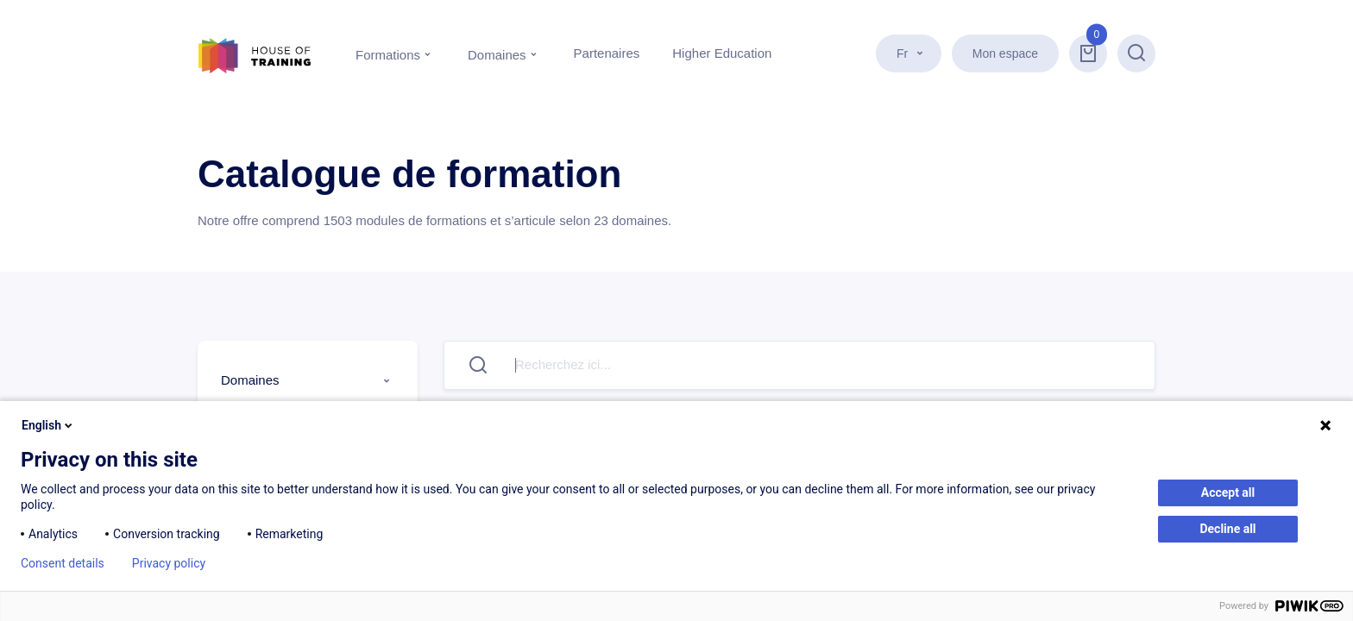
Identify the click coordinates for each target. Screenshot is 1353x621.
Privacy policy (168, 563)
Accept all (1228, 492)
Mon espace (1005, 53)
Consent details (62, 563)
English (48, 425)
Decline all (1227, 529)
